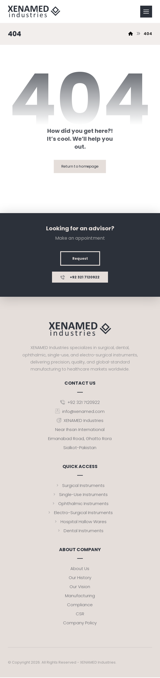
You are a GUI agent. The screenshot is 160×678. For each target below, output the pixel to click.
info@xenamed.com (80, 412)
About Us (79, 569)
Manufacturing (80, 596)
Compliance (80, 605)
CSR (80, 614)
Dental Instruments (80, 531)
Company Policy (80, 623)
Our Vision (80, 587)
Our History (80, 578)
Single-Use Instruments (80, 495)
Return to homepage (80, 166)
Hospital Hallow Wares (80, 522)
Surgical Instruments (80, 486)
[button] (146, 12)
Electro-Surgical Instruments (80, 513)
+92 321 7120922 (80, 403)
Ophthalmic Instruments (80, 504)
